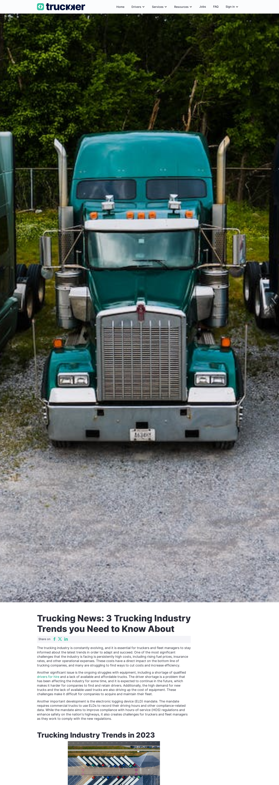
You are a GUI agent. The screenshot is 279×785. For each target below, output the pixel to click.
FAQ (216, 6)
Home (120, 7)
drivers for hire (48, 677)
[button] (138, 6)
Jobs (202, 6)
